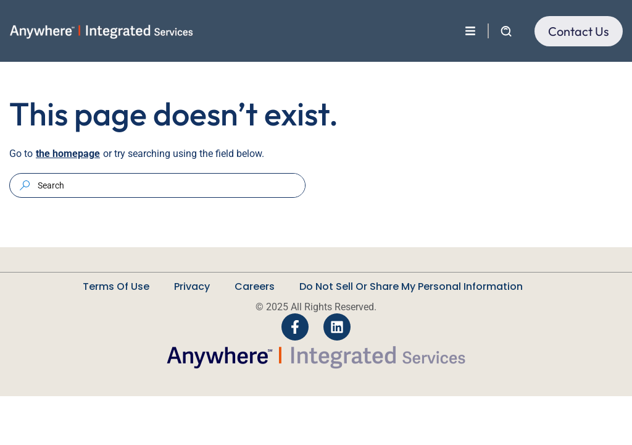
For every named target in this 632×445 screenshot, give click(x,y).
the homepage (68, 153)
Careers (255, 286)
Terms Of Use (116, 286)
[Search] (25, 185)
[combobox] (170, 185)
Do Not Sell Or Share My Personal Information (411, 286)
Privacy (192, 286)
